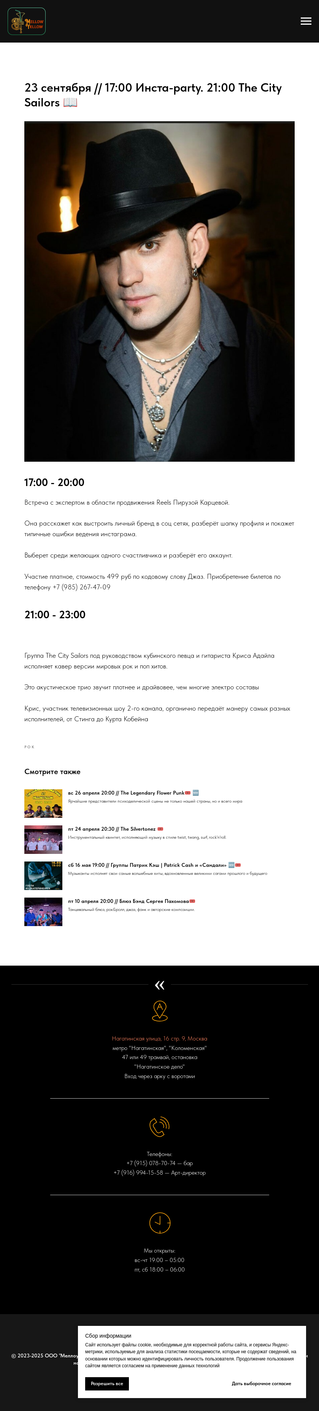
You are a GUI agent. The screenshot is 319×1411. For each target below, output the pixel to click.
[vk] (159, 1312)
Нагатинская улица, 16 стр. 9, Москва (159, 1012)
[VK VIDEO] (173, 1312)
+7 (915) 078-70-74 (151, 1137)
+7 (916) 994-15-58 (138, 1147)
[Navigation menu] (306, 21)
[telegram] (146, 1312)
